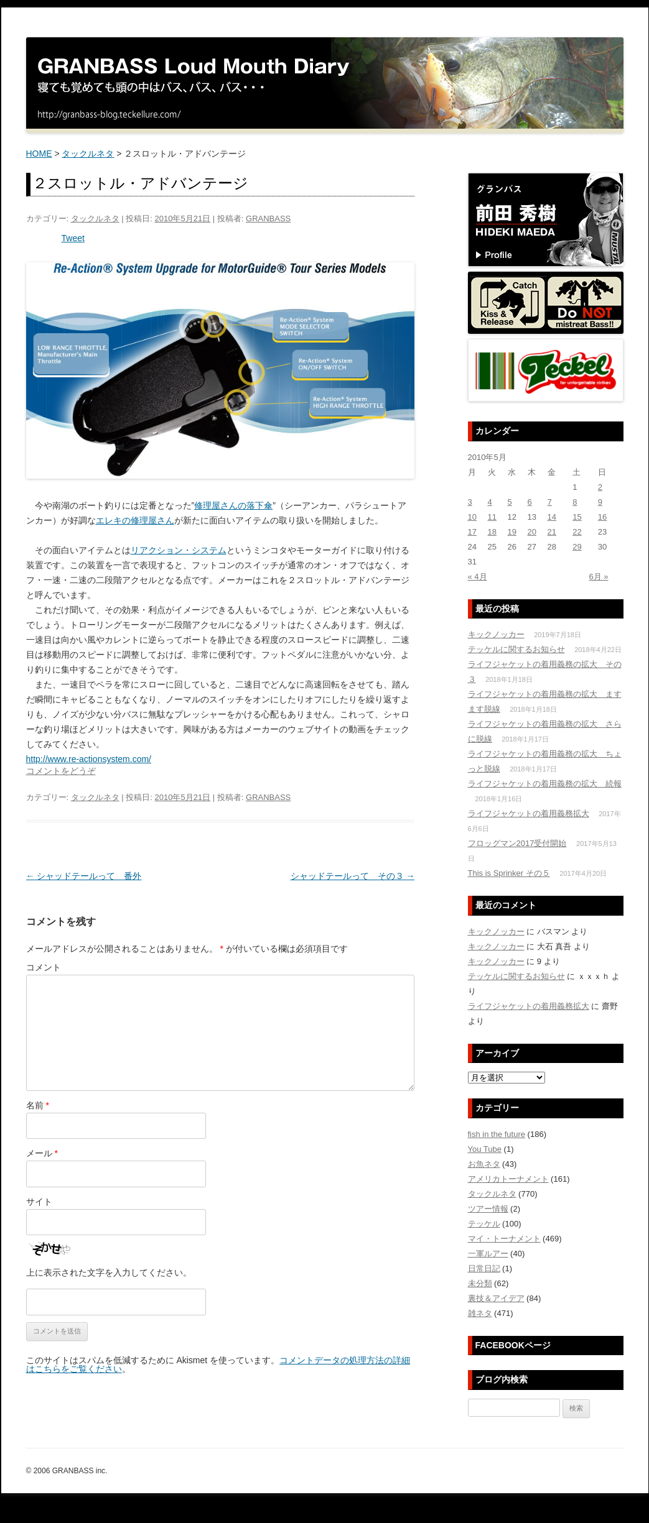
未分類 (480, 1283)
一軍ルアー (488, 1253)
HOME (39, 154)
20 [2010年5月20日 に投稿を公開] (532, 531)
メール (42, 1153)
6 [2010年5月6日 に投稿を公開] (530, 502)
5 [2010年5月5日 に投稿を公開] (510, 502)
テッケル (484, 1223)
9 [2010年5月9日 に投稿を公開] (600, 502)
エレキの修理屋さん (135, 520)
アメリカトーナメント (508, 1179)
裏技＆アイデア (496, 1298)
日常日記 (484, 1268)
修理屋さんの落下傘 (233, 505)
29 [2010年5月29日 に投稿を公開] (576, 546)
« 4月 (477, 576)
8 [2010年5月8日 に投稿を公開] (574, 502)
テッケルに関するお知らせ (516, 649)
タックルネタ (88, 154)
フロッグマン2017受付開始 (517, 843)
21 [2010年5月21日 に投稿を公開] (552, 531)
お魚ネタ (484, 1164)
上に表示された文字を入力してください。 (109, 1272)
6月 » (598, 576)
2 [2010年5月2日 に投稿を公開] (600, 487)
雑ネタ (480, 1313)
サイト (39, 1202)
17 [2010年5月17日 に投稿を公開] (472, 531)
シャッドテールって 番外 (84, 876)
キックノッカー (496, 634)
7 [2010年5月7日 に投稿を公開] (550, 502)
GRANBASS (268, 218)
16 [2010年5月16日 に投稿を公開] (602, 517)
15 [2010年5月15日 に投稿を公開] (576, 517)
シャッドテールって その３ (353, 876)
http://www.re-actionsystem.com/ (89, 759)
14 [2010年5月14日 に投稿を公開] (552, 517)
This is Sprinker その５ (509, 873)
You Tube (485, 1149)
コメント (43, 967)
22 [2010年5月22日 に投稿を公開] (576, 531)
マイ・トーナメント (504, 1238)
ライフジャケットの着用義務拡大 (528, 813)
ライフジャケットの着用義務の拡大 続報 (545, 783)
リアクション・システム (178, 550)
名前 (37, 1105)
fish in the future (497, 1134)
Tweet (73, 238)
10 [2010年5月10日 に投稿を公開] (472, 517)
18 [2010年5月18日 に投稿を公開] (492, 531)
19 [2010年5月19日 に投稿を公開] (512, 531)
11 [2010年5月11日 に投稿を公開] (492, 517)
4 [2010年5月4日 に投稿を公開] (490, 502)
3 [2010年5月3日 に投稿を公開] (470, 502)
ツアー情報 (488, 1208)
